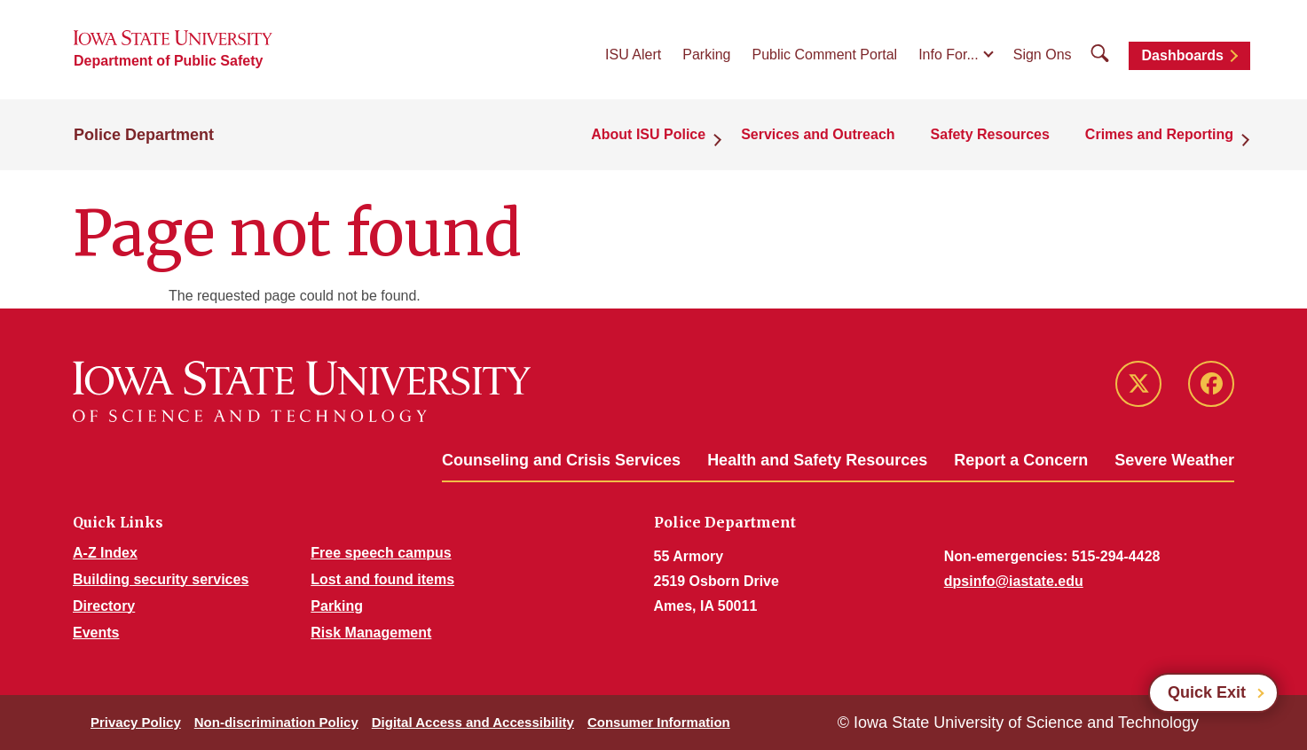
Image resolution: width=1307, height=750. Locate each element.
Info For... (948, 54)
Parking (706, 54)
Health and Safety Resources (817, 460)
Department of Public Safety (168, 60)
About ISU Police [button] (648, 134)
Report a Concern (1021, 460)
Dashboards (1183, 55)
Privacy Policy (136, 722)
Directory (104, 605)
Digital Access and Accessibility (473, 722)
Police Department (144, 135)
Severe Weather (1174, 460)
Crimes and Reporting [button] (1159, 134)
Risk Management (371, 632)
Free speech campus (381, 552)
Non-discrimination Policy (276, 722)
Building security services (160, 579)
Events (96, 632)
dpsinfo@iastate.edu (1013, 581)
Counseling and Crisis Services (561, 460)
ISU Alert (633, 54)
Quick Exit (1207, 692)
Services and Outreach (817, 134)
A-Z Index (105, 552)
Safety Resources (990, 134)
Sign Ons (1042, 54)
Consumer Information (658, 722)
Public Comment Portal (825, 54)
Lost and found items (382, 579)
